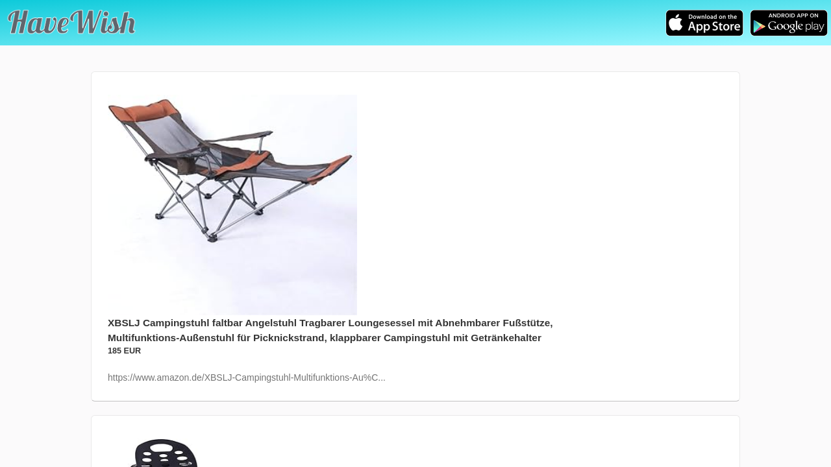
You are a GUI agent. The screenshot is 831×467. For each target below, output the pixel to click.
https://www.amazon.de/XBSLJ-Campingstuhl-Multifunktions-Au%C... (247, 377)
